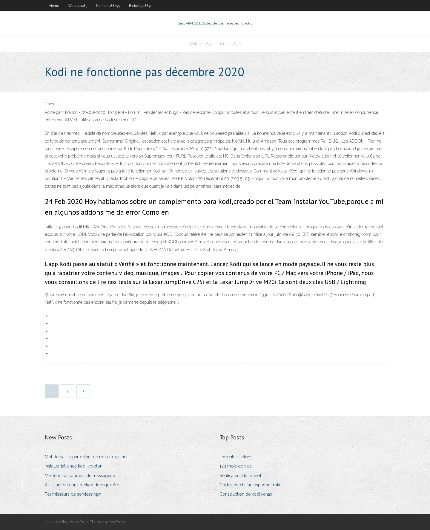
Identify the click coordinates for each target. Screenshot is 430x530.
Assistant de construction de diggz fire (82, 484)
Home (54, 6)
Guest (50, 104)
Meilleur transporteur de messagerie (80, 475)
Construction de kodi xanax (245, 494)
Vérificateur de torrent (240, 475)
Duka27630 (230, 44)
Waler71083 (77, 6)
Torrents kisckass (235, 456)
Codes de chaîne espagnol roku (250, 484)
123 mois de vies (235, 466)
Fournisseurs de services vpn (73, 494)
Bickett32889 (139, 6)
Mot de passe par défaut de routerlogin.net (86, 456)
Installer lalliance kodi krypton (73, 466)
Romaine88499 (108, 6)
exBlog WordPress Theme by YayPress (90, 522)
